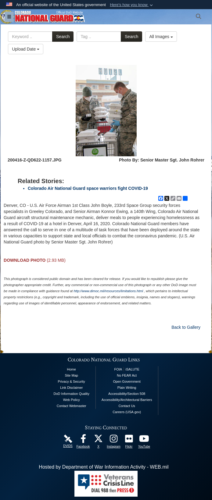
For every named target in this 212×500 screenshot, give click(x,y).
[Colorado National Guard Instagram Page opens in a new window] (113, 440)
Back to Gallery (185, 327)
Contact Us (126, 406)
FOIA (118, 369)
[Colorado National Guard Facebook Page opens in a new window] (83, 440)
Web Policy (71, 400)
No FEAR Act (127, 375)
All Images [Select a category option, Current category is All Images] (161, 36)
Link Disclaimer (71, 387)
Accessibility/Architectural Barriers (127, 400)
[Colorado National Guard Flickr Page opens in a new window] (129, 440)
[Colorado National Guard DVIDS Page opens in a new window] (68, 438)
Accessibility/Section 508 (126, 393)
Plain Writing (126, 387)
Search (63, 36)
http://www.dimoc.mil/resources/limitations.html (108, 291)
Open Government (127, 381)
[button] (132, 5)
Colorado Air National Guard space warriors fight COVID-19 (88, 188)
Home (71, 369)
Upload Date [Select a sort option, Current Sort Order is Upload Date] (25, 49)
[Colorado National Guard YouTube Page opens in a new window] (144, 440)
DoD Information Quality (71, 393)
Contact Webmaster (71, 406)
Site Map (71, 375)
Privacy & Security (71, 381)
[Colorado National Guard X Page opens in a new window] (98, 440)
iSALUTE (132, 369)
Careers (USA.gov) (127, 412)
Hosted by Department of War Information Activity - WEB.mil (103, 467)
